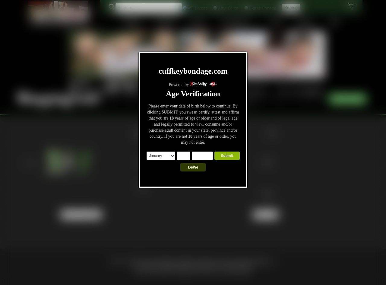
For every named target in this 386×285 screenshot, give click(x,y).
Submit (227, 156)
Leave (193, 167)
